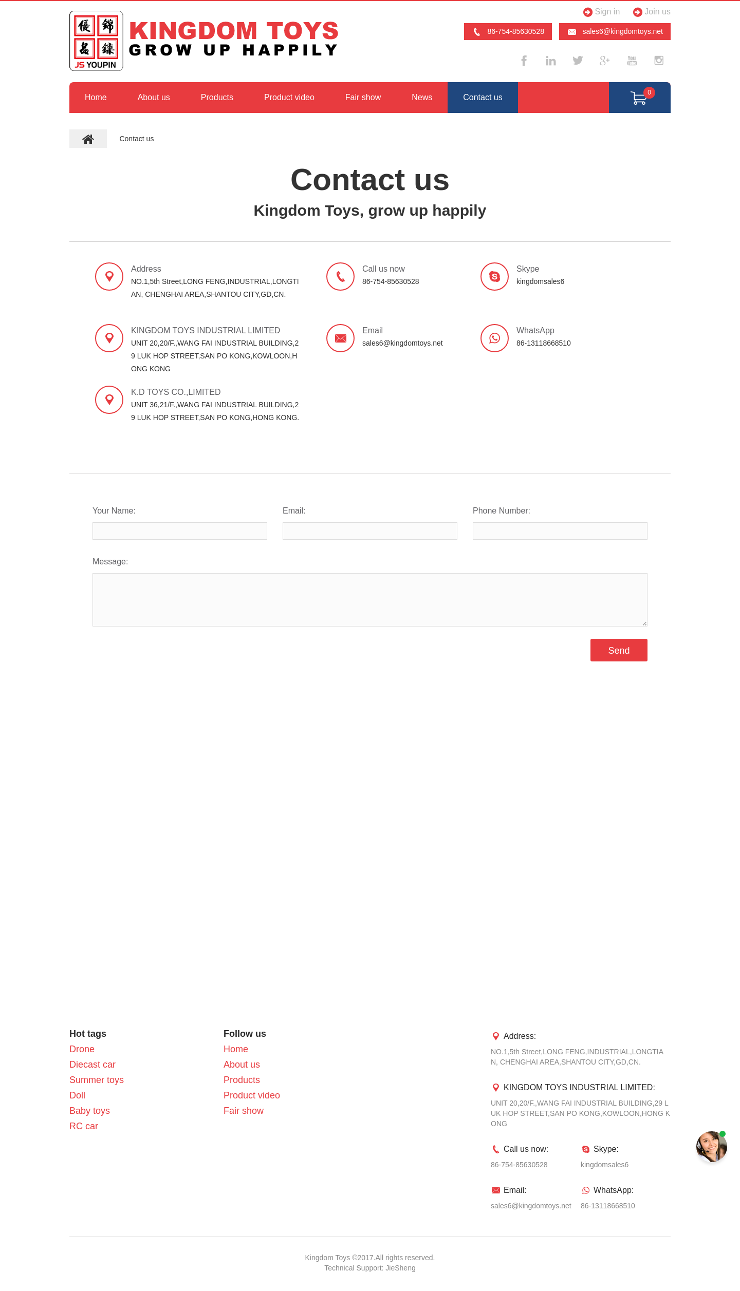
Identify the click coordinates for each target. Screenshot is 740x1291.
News (422, 97)
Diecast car (92, 1064)
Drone (82, 1049)
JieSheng (400, 1268)
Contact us (482, 97)
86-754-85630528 (508, 32)
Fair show (363, 97)
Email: (294, 510)
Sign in (600, 12)
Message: (110, 561)
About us (154, 97)
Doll (77, 1095)
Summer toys (96, 1080)
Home (96, 97)
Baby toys (89, 1111)
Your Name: (114, 510)
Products (217, 97)
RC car (83, 1126)
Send (619, 650)
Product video (289, 97)
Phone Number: (501, 510)
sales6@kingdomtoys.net (615, 32)
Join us (650, 12)
